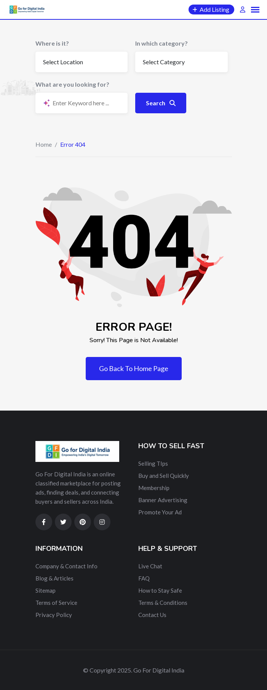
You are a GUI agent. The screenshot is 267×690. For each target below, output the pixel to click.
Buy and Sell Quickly (163, 475)
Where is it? (52, 43)
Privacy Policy (53, 614)
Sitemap (45, 590)
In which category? (161, 43)
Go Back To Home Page (133, 368)
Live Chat (150, 566)
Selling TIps (153, 463)
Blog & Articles (54, 578)
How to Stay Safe (160, 590)
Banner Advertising (162, 499)
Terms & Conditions (162, 602)
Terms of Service (56, 602)
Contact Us (152, 614)
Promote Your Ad (160, 512)
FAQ (144, 578)
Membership (153, 487)
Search (161, 102)
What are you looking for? (72, 84)
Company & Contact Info (66, 566)
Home (43, 144)
